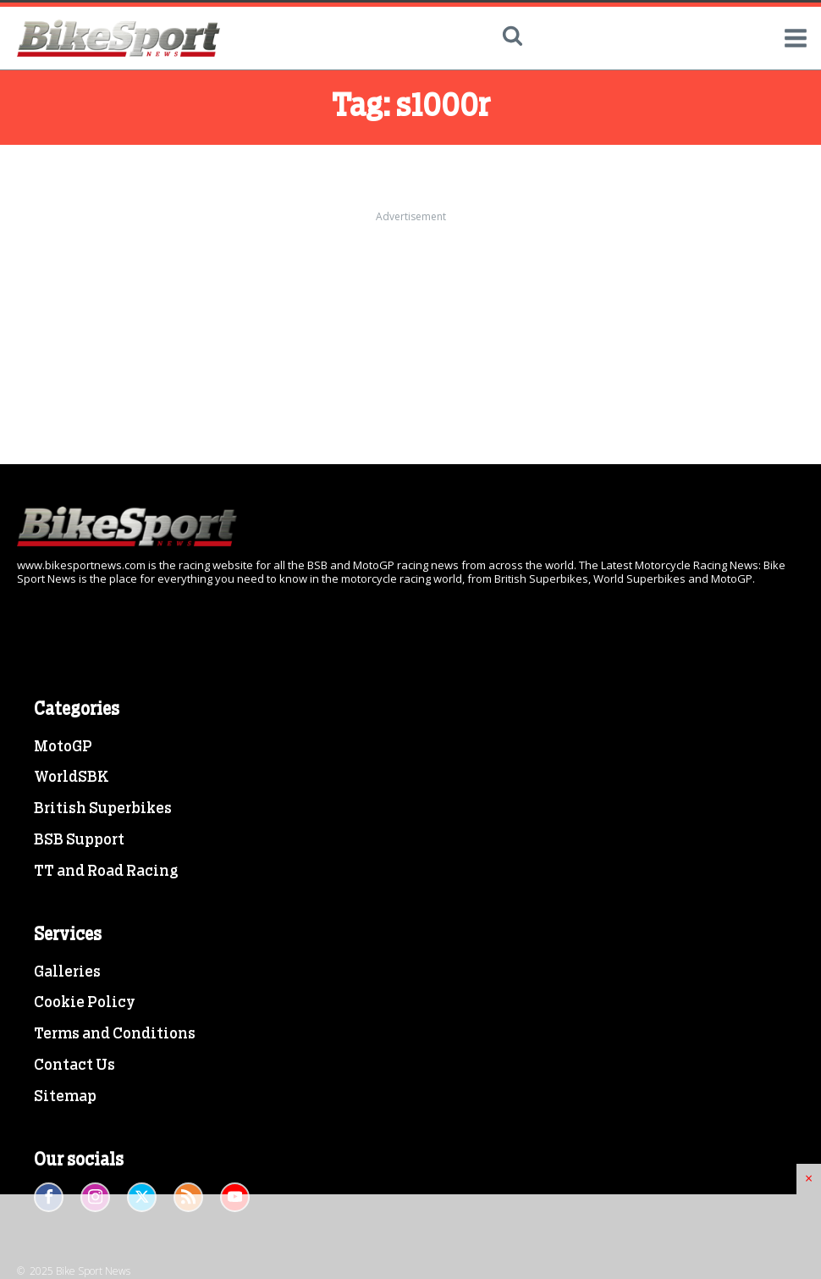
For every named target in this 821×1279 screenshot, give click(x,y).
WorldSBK (71, 777)
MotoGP (63, 747)
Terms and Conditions (115, 1034)
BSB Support (79, 840)
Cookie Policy (84, 1002)
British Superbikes (103, 809)
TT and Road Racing (106, 871)
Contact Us (74, 1065)
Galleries (67, 972)
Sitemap (65, 1097)
